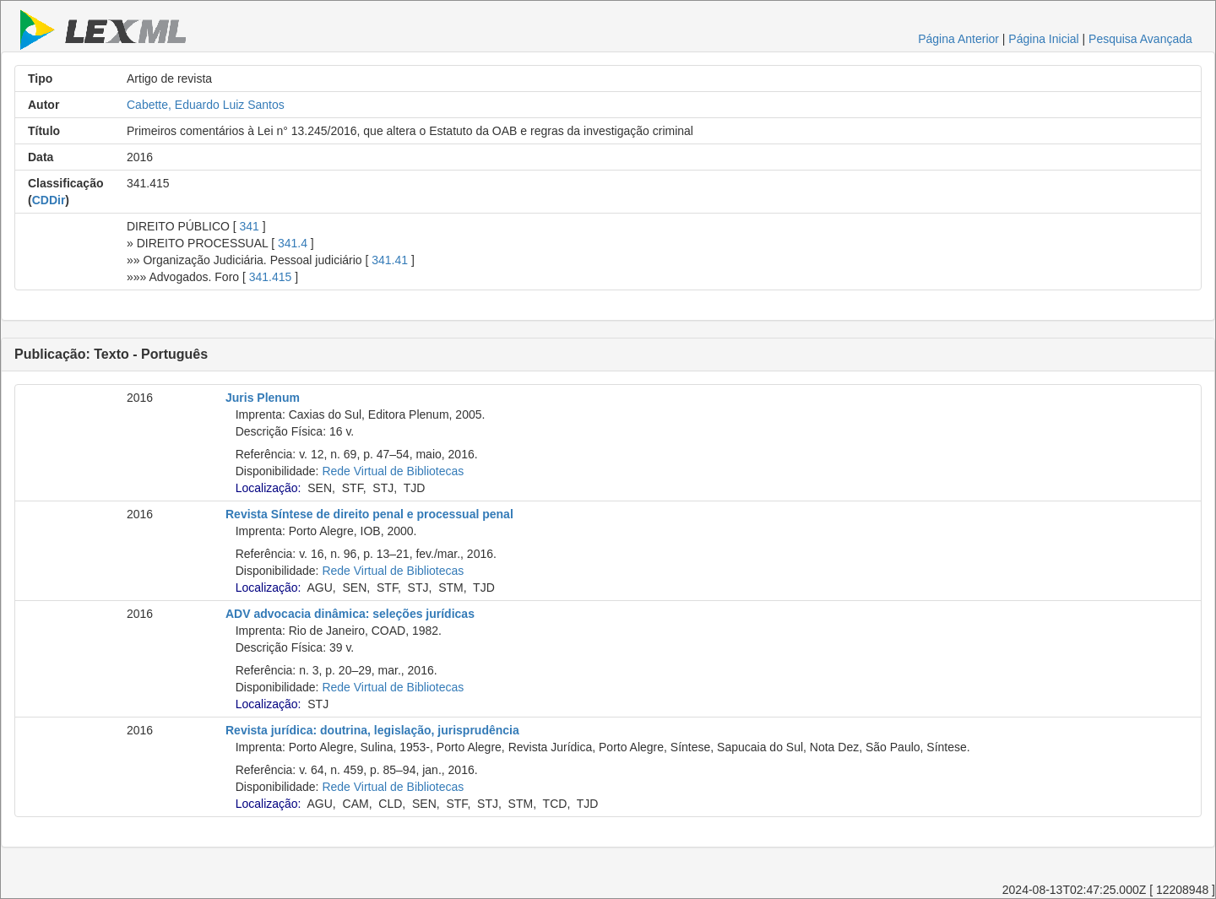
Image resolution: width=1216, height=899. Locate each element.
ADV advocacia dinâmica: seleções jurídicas (350, 613)
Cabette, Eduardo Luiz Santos (206, 104)
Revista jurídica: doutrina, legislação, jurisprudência (372, 730)
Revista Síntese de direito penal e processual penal (369, 514)
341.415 (270, 277)
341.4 (292, 243)
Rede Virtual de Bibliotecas (393, 471)
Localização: (268, 488)
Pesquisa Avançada (1140, 39)
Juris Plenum (262, 397)
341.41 (390, 260)
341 (249, 226)
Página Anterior (958, 39)
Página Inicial (1043, 39)
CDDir (49, 200)
